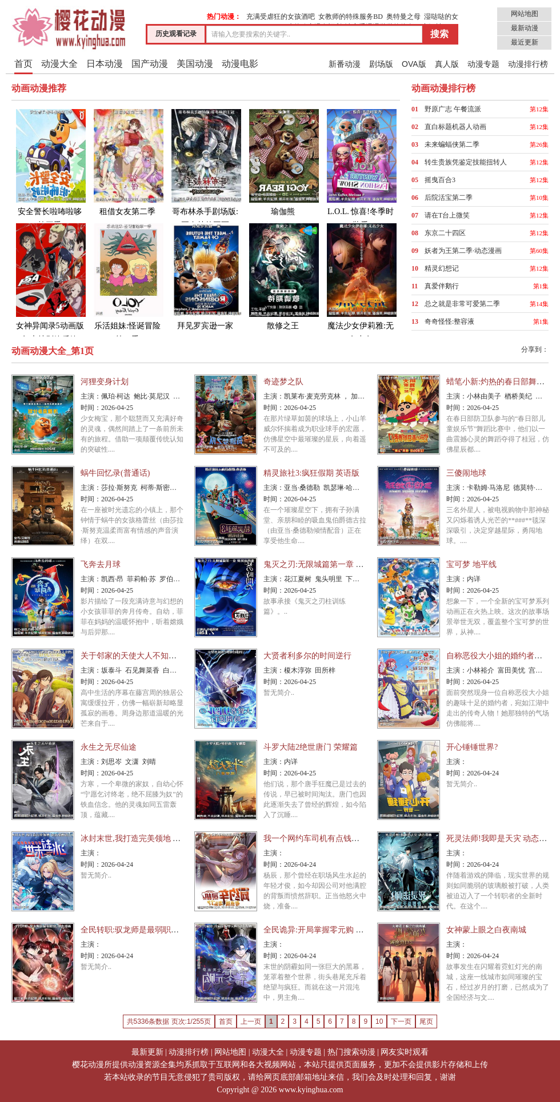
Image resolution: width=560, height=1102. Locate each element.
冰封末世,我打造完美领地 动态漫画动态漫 (155, 838)
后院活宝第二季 (449, 198)
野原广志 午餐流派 (453, 109)
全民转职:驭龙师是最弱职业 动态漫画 (147, 930)
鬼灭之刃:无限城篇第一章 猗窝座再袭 (329, 564)
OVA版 (414, 64)
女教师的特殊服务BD (350, 17)
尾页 (426, 1021)
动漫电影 (240, 64)
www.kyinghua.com (311, 1089)
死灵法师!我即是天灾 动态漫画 (500, 838)
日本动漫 (104, 64)
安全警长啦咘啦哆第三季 (50, 169)
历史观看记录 (176, 34)
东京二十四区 (445, 233)
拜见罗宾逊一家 (205, 276)
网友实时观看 (405, 1052)
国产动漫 (149, 64)
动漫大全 (59, 64)
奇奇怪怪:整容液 (449, 321)
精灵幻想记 (442, 268)
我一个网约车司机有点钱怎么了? (321, 838)
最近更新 (524, 42)
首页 (23, 64)
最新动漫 (524, 28)
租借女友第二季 (127, 162)
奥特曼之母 (403, 17)
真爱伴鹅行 (442, 286)
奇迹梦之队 (283, 381)
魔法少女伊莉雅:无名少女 (360, 283)
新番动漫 (345, 64)
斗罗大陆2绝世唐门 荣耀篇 (310, 747)
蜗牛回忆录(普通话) (115, 473)
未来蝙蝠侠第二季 (452, 144)
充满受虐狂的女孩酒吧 (280, 17)
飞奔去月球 (101, 564)
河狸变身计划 (105, 381)
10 (379, 1021)
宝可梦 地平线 (471, 564)
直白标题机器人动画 (455, 127)
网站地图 (524, 14)
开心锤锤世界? (472, 747)
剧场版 (381, 64)
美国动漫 (195, 64)
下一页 (401, 1021)
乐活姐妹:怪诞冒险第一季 (127, 283)
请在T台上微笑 (447, 215)
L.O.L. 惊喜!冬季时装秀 (360, 169)
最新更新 (147, 1052)
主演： (91, 396)
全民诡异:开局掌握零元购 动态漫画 (325, 930)
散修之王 (283, 276)
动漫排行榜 (528, 64)
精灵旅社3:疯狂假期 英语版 (311, 473)
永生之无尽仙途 (109, 747)
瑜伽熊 (283, 162)
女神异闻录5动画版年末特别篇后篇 (50, 283)
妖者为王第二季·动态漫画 (463, 251)
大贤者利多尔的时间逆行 (307, 655)
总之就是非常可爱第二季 (462, 304)
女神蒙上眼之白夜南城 (486, 930)
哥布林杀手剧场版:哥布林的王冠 (205, 169)
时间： (91, 408)
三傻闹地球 (466, 473)
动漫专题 (483, 64)
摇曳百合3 (440, 180)
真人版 (447, 64)
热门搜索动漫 (351, 1052)
